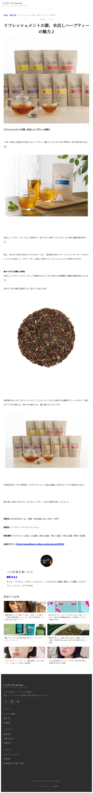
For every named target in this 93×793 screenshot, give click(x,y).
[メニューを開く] (88, 4)
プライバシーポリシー (12, 754)
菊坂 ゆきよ (12, 576)
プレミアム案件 (9, 714)
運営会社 (7, 734)
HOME (6, 15)
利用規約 (7, 759)
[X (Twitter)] (12, 702)
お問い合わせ (9, 738)
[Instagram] (6, 702)
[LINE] (17, 702)
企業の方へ (8, 743)
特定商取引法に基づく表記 (14, 763)
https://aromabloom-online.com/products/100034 (40, 544)
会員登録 (7, 722)
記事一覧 (13, 15)
